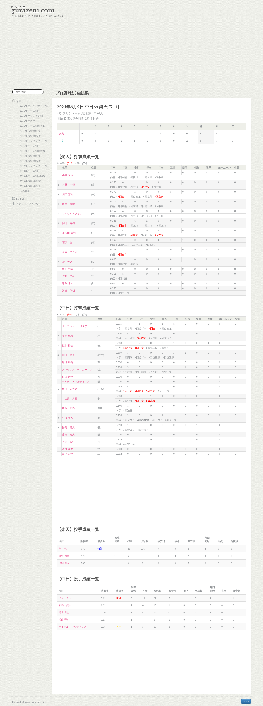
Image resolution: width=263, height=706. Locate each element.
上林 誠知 (68, 441)
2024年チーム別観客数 (32, 176)
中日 (61, 140)
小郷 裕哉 (67, 175)
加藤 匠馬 (68, 408)
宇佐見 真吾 (69, 398)
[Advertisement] (131, 56)
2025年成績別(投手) (31, 161)
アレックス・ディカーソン (77, 369)
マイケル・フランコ (73, 213)
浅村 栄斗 (68, 276)
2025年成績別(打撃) (31, 155)
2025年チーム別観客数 (32, 150)
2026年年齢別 (27, 120)
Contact (20, 198)
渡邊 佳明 (68, 290)
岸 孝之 (67, 261)
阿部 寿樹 (68, 223)
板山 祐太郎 (69, 388)
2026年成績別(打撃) (31, 130)
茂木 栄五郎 (69, 252)
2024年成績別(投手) (31, 186)
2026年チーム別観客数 (32, 125)
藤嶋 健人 (68, 434)
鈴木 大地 (68, 203)
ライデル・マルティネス (76, 381)
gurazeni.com (33, 10)
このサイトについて (27, 203)
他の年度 (25, 191)
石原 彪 (67, 242)
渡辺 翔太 (67, 268)
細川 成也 (68, 355)
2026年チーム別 (29, 110)
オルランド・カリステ (74, 326)
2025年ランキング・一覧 (34, 140)
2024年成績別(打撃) (31, 181)
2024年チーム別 (29, 171)
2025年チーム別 (29, 145)
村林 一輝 (68, 184)
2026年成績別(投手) (31, 135)
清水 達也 (67, 448)
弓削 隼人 (67, 283)
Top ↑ (246, 701)
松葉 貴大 (68, 427)
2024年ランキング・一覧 (34, 166)
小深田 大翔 (68, 232)
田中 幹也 (67, 453)
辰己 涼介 (67, 194)
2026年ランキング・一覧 (34, 105)
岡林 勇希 (67, 335)
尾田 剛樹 (67, 362)
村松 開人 (67, 417)
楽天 (61, 133)
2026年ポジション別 (31, 115)
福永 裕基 (67, 345)
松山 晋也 (67, 376)
